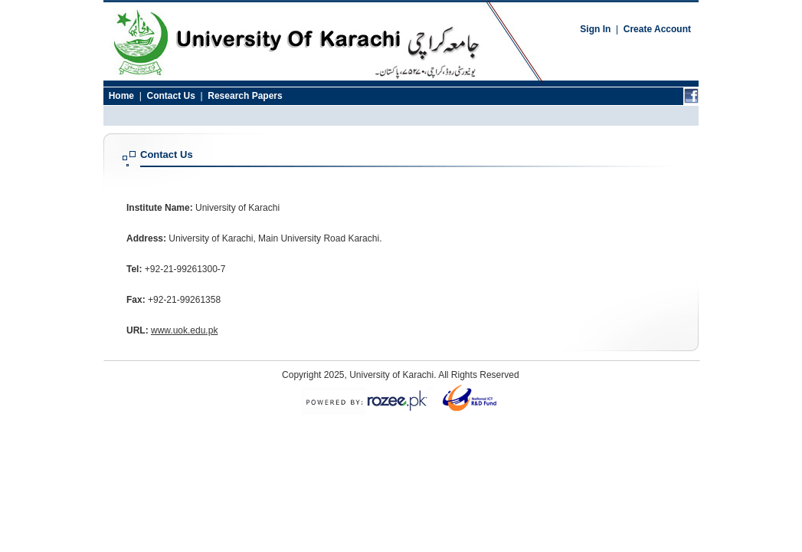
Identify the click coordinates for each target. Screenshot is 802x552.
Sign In (595, 29)
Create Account (657, 29)
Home (121, 95)
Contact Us (170, 95)
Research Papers (245, 95)
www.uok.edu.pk (184, 330)
